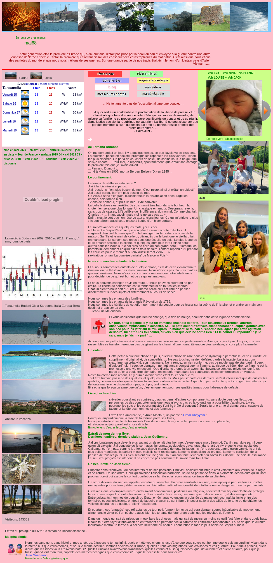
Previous (202, 110)
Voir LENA (246, 73)
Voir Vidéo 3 (69, 159)
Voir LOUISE (216, 77)
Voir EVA (213, 73)
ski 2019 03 (72, 154)
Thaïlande (50, 159)
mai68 (30, 43)
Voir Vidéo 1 (33, 159)
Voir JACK (234, 77)
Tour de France (28, 154)
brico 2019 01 (12, 159)
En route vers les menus (30, 37)
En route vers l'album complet (224, 138)
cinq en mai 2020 (15, 150)
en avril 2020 (38, 150)
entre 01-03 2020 (61, 150)
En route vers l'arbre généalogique (46, 558)
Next (266, 110)
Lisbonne (10, 163)
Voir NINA (229, 73)
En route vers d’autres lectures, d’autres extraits (117, 427)
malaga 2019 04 (51, 154)
